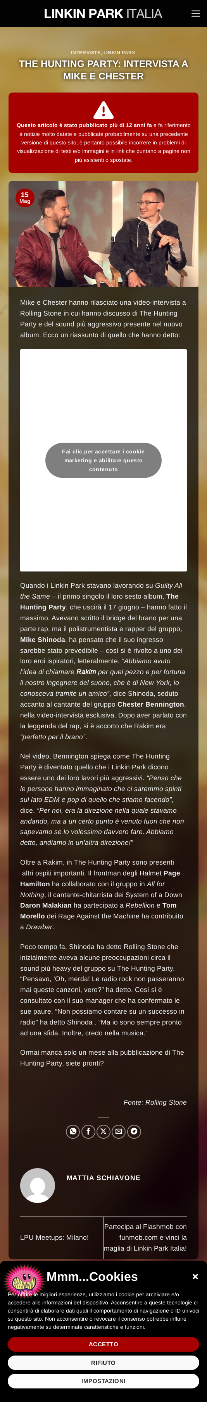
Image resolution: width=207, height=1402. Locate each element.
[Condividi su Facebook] (88, 1132)
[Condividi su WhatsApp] (73, 1132)
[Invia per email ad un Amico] (119, 1132)
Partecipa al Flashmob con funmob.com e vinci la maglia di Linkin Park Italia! (145, 1237)
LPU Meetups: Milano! (54, 1237)
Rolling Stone (166, 1102)
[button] (195, 1276)
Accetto (103, 1344)
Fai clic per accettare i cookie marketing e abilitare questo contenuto (103, 460)
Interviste (85, 52)
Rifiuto (103, 1362)
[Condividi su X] (103, 1132)
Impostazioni (103, 1381)
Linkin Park (120, 52)
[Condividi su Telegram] (134, 1132)
